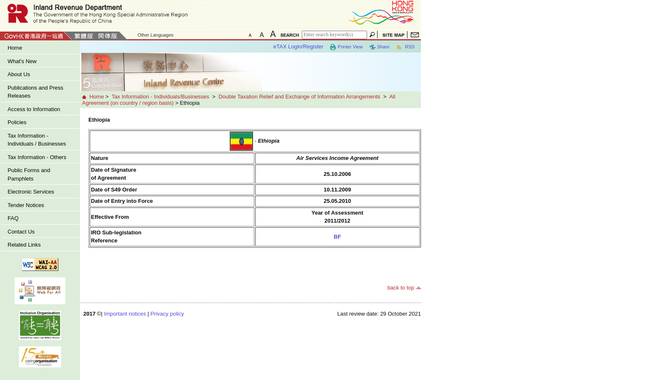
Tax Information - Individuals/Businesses (160, 96)
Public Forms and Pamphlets (29, 174)
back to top (400, 287)
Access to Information (34, 109)
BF (337, 237)
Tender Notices (26, 205)
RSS (405, 47)
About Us (19, 74)
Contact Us (21, 232)
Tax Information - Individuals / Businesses (37, 140)
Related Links (24, 245)
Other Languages (155, 34)
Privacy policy (167, 314)
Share (379, 47)
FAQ (13, 218)
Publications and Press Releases (35, 92)
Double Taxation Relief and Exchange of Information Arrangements (299, 96)
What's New (22, 61)
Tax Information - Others (37, 157)
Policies (17, 122)
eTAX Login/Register (298, 46)
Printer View (346, 47)
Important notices (125, 314)
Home (15, 48)
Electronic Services (31, 192)
